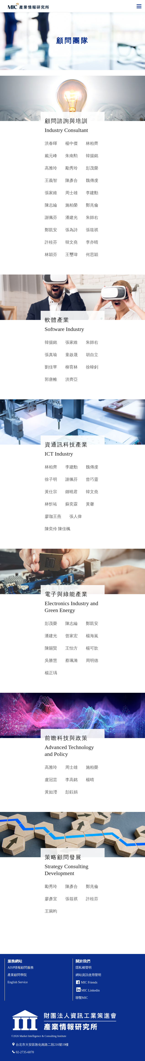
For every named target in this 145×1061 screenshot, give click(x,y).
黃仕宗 (51, 491)
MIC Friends (89, 982)
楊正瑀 (51, 673)
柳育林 (71, 367)
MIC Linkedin (88, 990)
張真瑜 (51, 354)
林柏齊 (92, 143)
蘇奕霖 (71, 504)
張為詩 (71, 230)
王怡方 (71, 648)
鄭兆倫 (92, 205)
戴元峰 (51, 155)
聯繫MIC (82, 997)
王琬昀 (51, 911)
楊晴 (90, 779)
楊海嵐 (92, 636)
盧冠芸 (51, 779)
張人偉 (75, 516)
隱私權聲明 (84, 967)
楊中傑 (71, 143)
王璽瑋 (71, 254)
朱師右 (92, 217)
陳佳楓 (64, 528)
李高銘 (71, 779)
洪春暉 (51, 143)
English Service (18, 982)
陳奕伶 (51, 528)
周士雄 (71, 193)
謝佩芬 (51, 217)
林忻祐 (51, 504)
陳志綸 (51, 205)
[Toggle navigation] (139, 6)
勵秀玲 (71, 168)
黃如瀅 (51, 792)
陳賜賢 (51, 648)
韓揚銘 (92, 155)
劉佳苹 (51, 367)
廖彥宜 (51, 899)
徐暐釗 (92, 367)
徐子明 (51, 479)
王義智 (51, 180)
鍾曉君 (71, 491)
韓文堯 (71, 242)
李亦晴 (92, 242)
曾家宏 (71, 636)
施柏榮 (71, 205)
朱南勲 (71, 155)
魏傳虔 (92, 180)
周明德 (92, 660)
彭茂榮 (92, 168)
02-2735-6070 (25, 1052)
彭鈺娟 (71, 792)
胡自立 (92, 354)
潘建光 (71, 217)
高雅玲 (51, 168)
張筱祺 (92, 230)
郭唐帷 (51, 379)
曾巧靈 (92, 479)
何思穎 (92, 254)
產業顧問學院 (17, 975)
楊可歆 (92, 648)
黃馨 (90, 504)
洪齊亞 (71, 379)
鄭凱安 (51, 230)
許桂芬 (51, 242)
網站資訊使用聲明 (88, 975)
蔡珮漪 (71, 660)
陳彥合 (71, 180)
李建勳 (92, 193)
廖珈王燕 (53, 516)
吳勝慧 (51, 660)
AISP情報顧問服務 (21, 967)
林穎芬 (51, 254)
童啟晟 (71, 354)
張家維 (51, 193)
